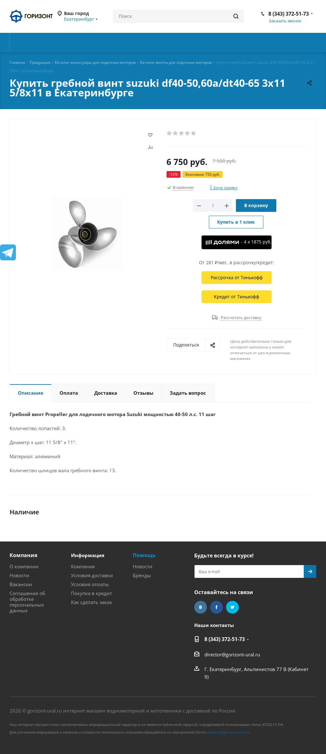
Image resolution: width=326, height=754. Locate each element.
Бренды (142, 575)
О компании (24, 566)
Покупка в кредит (91, 593)
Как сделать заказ (91, 602)
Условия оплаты (90, 584)
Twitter (232, 607)
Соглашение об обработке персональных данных (27, 602)
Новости (19, 575)
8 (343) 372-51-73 (288, 13)
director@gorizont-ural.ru (232, 654)
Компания (23, 555)
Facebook (216, 607)
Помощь (144, 555)
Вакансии (21, 584)
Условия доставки (92, 575)
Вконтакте (200, 607)
